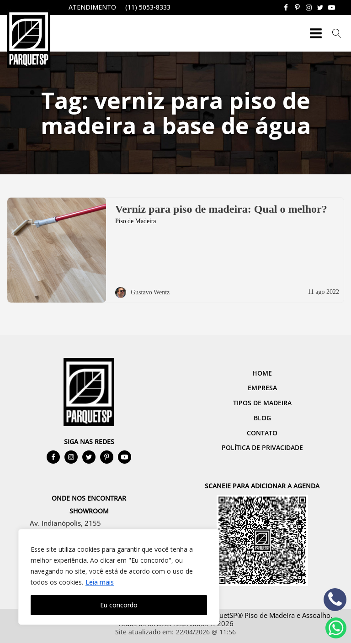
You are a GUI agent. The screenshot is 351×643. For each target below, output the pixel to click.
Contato (262, 433)
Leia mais (99, 582)
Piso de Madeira (135, 221)
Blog (262, 417)
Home (262, 373)
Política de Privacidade (262, 447)
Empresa (262, 387)
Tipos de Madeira (262, 402)
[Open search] (337, 33)
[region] (118, 577)
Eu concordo (119, 605)
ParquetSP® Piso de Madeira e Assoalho (267, 615)
